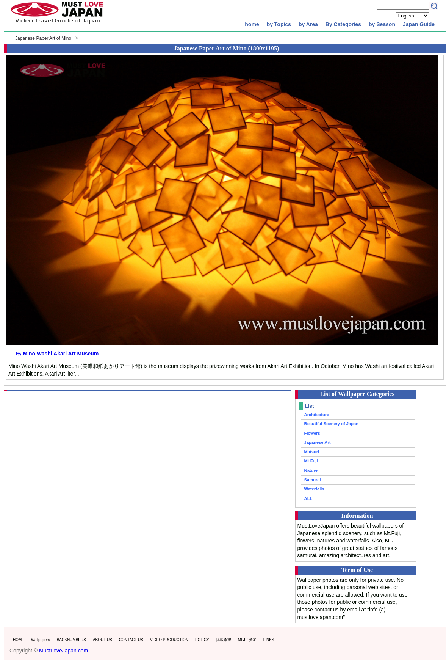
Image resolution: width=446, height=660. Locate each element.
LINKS (268, 640)
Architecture (316, 414)
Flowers (312, 433)
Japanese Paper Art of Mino (43, 38)
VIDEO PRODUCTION (169, 640)
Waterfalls (314, 489)
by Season (382, 24)
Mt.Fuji (311, 461)
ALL (308, 498)
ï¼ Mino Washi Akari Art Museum (57, 353)
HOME (18, 640)
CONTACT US (131, 640)
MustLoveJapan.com (63, 650)
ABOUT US (102, 640)
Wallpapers (40, 640)
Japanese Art (317, 442)
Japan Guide (419, 24)
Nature (311, 470)
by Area (308, 24)
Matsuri (311, 451)
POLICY (202, 640)
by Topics (279, 24)
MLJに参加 (247, 640)
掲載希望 (223, 640)
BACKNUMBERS (71, 640)
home (252, 24)
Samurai (312, 480)
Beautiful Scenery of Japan (331, 423)
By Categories (343, 24)
